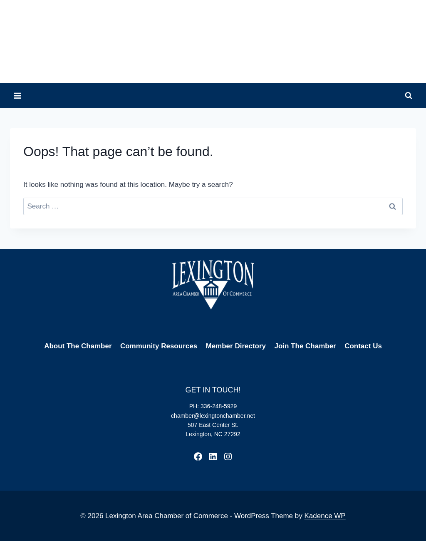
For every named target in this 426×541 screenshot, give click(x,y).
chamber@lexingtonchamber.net (213, 415)
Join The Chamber (305, 346)
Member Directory (236, 346)
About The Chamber (77, 346)
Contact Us (363, 346)
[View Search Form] (408, 95)
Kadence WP (324, 516)
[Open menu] (17, 95)
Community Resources (158, 346)
